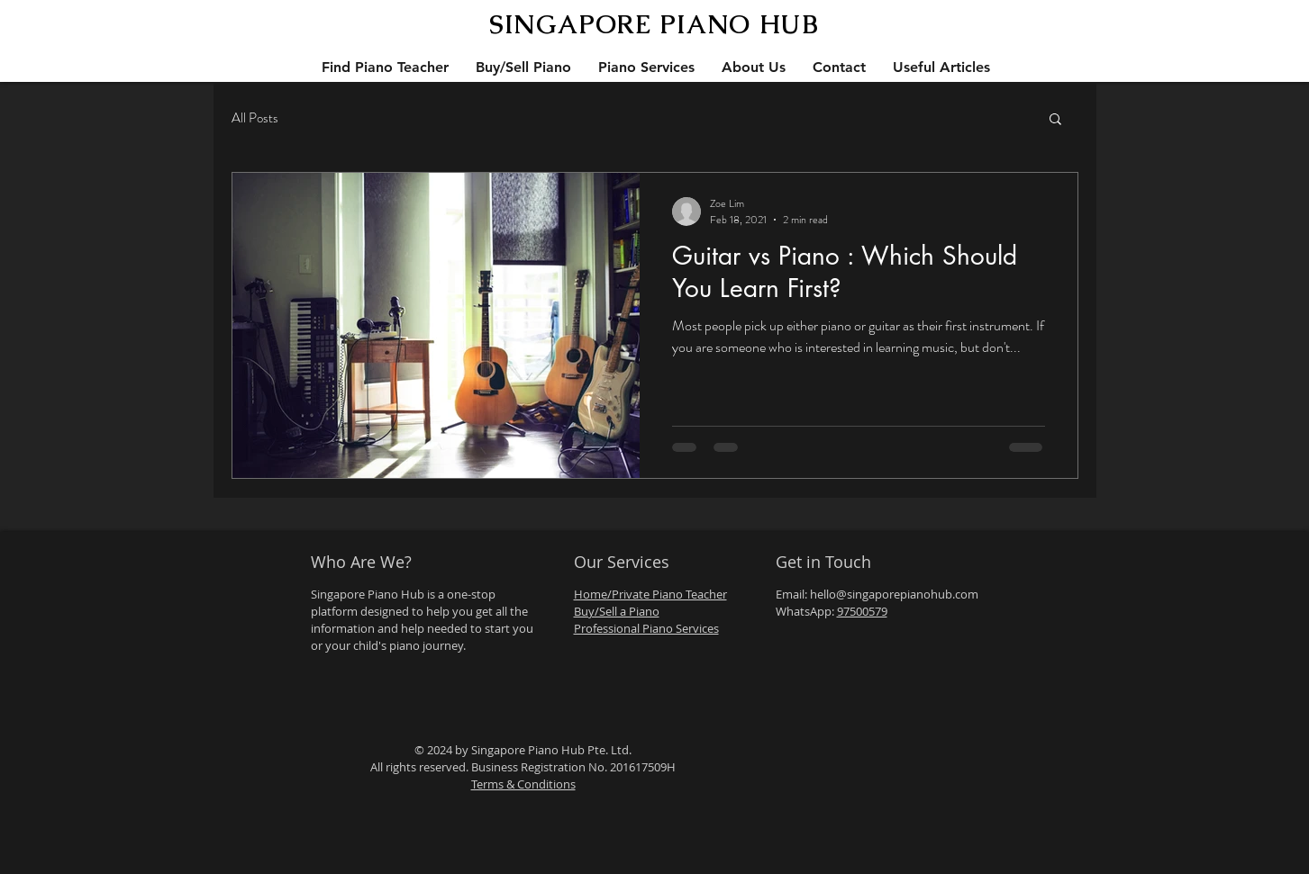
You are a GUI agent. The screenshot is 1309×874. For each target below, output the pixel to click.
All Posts (255, 118)
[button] (1055, 120)
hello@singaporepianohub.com (894, 594)
